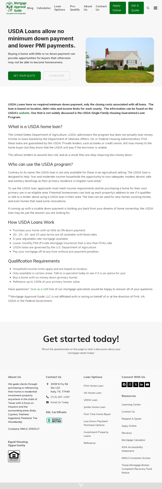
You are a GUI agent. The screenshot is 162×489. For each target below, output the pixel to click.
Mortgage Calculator (133, 440)
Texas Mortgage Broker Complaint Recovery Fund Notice (137, 468)
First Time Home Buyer (97, 414)
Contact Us (128, 411)
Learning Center (131, 404)
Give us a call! (39, 289)
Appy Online (129, 425)
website (24, 113)
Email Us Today (60, 402)
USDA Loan (90, 399)
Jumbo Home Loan (94, 407)
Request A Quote (131, 418)
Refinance (90, 443)
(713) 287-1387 (60, 396)
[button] (148, 8)
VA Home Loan (92, 392)
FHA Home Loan (93, 385)
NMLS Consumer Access (136, 458)
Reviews (127, 432)
